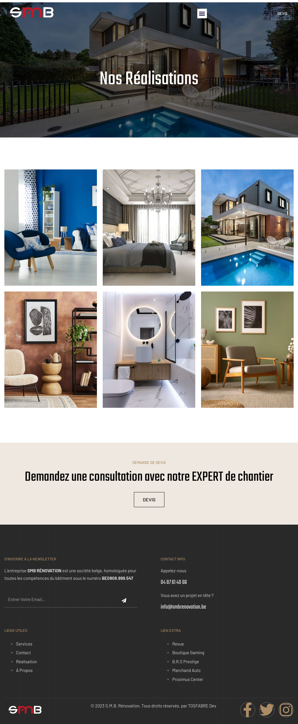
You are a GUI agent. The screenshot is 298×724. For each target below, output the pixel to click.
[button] (202, 13)
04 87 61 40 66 (174, 582)
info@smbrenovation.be (183, 607)
